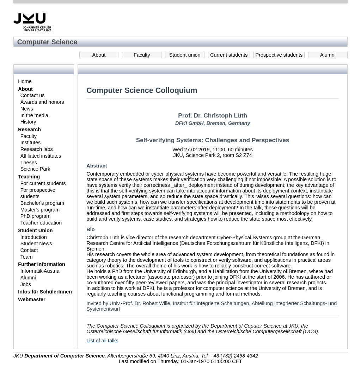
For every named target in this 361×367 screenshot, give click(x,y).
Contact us (32, 95)
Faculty (142, 55)
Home (24, 81)
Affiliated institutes (40, 156)
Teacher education (41, 223)
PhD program (35, 216)
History (28, 122)
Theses (28, 162)
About (99, 55)
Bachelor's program (42, 203)
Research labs (36, 149)
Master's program (40, 210)
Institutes (30, 142)
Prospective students (279, 55)
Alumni (328, 55)
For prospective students (37, 193)
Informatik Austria (40, 271)
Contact (29, 250)
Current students (228, 55)
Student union (185, 55)
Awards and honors (42, 102)
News (26, 109)
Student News (36, 243)
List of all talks (102, 340)
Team (26, 257)
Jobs (25, 284)
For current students (43, 183)
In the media (34, 115)
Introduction (33, 237)
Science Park (35, 169)
